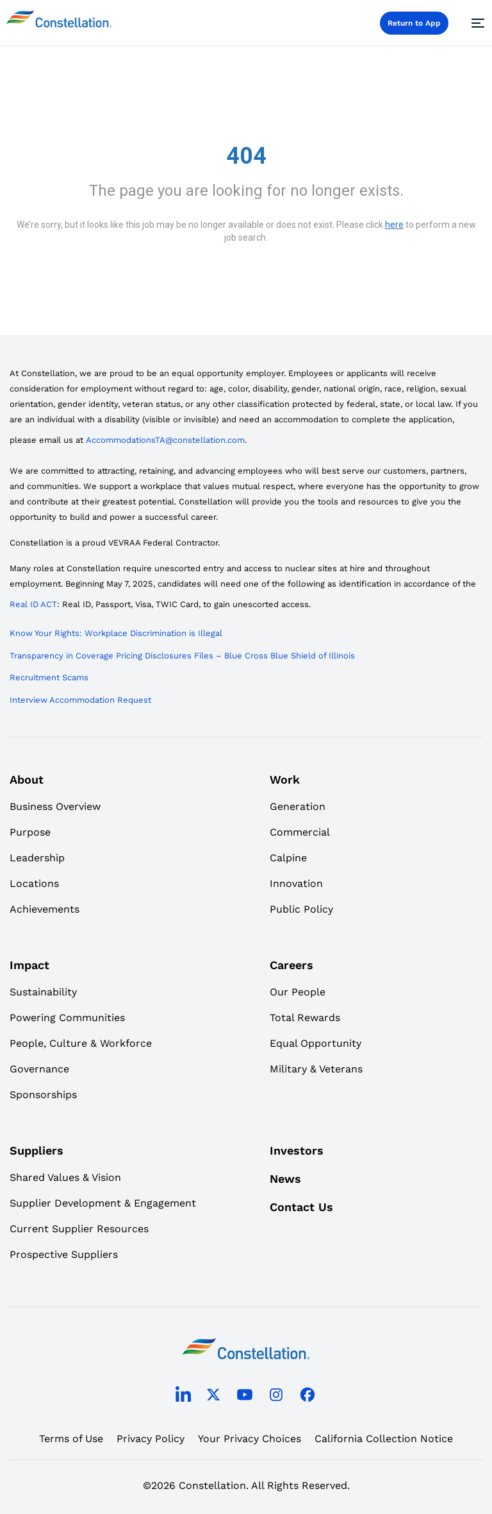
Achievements (44, 909)
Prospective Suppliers (64, 1254)
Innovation (296, 883)
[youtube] (245, 1397)
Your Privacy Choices (249, 1438)
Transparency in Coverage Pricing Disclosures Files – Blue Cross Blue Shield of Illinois (182, 655)
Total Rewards (305, 1017)
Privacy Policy (150, 1438)
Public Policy (301, 909)
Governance (39, 1069)
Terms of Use (71, 1438)
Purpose (30, 832)
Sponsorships (43, 1094)
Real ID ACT (33, 604)
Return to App (414, 23)
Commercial (300, 832)
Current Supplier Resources (79, 1229)
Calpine (288, 858)
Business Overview (55, 806)
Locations (34, 883)
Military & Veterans (316, 1069)
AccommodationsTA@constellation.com (165, 440)
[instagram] (276, 1397)
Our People (297, 992)
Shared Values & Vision (65, 1177)
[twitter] (213, 1397)
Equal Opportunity (315, 1043)
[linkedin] (183, 1397)
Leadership (37, 858)
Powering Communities (67, 1017)
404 (246, 155)
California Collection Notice (384, 1438)
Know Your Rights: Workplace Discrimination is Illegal (116, 633)
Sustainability (43, 992)
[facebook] (307, 1397)
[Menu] (476, 23)
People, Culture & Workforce (81, 1043)
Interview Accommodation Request (80, 700)
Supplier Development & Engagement (103, 1203)
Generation (297, 806)
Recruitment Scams (49, 677)
